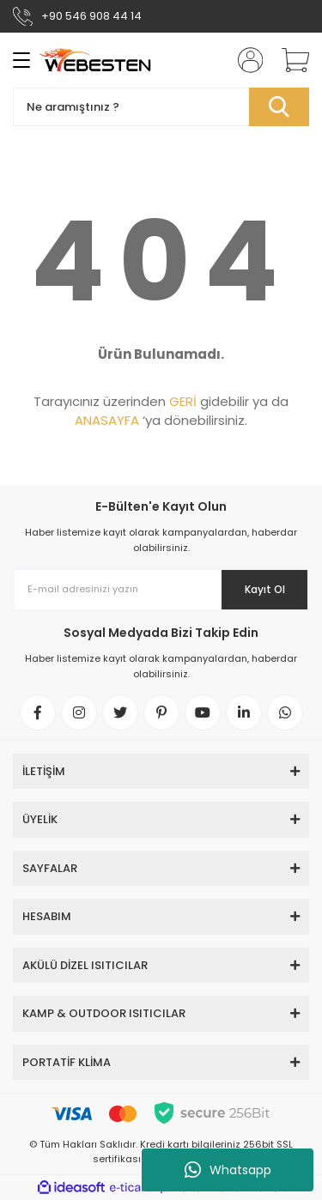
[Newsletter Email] (161, 589)
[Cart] (289, 60)
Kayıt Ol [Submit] (265, 589)
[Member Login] (245, 60)
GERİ (183, 401)
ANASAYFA (107, 420)
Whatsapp (228, 1170)
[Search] (161, 107)
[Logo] (95, 60)
